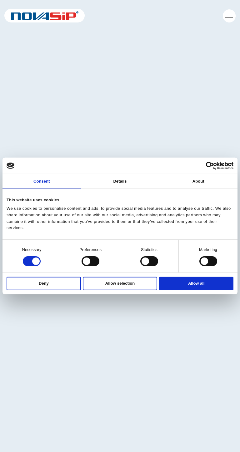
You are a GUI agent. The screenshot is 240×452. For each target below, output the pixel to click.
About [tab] (198, 181)
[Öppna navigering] (229, 15)
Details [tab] (120, 181)
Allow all (196, 283)
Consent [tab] (41, 181)
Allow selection (120, 283)
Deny (44, 283)
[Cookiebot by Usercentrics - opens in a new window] (206, 166)
